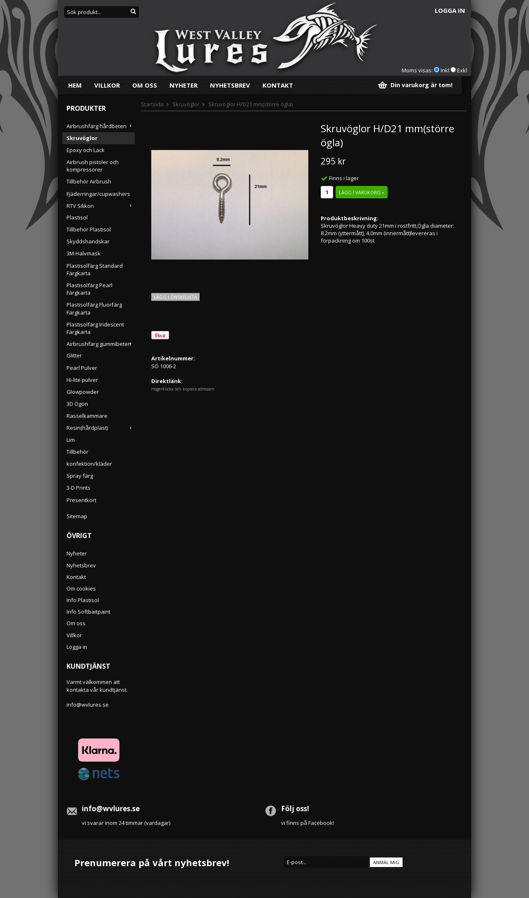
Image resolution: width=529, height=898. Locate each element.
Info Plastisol (83, 600)
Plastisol (77, 217)
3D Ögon (77, 403)
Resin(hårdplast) (101, 427)
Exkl (462, 70)
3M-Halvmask (83, 253)
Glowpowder (83, 391)
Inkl (445, 70)
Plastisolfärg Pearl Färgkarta (89, 288)
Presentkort (81, 500)
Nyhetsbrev (230, 85)
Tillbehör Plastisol (89, 229)
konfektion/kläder (89, 463)
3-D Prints (79, 487)
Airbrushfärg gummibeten (101, 344)
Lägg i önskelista (175, 297)
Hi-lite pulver (82, 379)
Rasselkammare (87, 415)
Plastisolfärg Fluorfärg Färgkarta (94, 308)
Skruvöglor (82, 138)
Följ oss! (295, 808)
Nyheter (183, 85)
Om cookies (81, 588)
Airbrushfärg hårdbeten (101, 126)
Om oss (144, 85)
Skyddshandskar (88, 241)
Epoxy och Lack (86, 150)
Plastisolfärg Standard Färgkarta (95, 269)
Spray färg (80, 475)
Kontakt (277, 85)
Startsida (152, 104)
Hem (75, 85)
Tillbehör (77, 451)
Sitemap (77, 516)
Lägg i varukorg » (361, 192)
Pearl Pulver (82, 368)
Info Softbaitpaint (88, 611)
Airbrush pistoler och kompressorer (93, 165)
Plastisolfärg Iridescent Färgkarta (95, 328)
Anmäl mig (386, 862)
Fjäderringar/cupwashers (98, 194)
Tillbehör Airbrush (89, 181)
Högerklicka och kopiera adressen (182, 389)
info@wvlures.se (88, 704)
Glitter (74, 355)
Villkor (107, 85)
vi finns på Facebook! (307, 823)
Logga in (450, 10)
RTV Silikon (101, 206)
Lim (71, 439)
